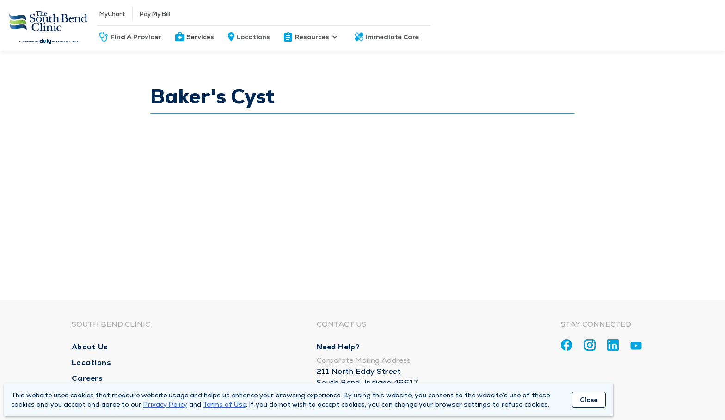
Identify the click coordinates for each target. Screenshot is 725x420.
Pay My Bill (155, 14)
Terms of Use (224, 404)
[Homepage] (48, 25)
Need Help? (338, 347)
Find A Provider (136, 37)
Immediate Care (392, 37)
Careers (87, 378)
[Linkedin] (613, 345)
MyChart (112, 14)
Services (200, 37)
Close (589, 400)
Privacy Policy (165, 404)
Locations (253, 37)
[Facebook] (566, 345)
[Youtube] (636, 347)
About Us (90, 347)
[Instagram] (590, 345)
